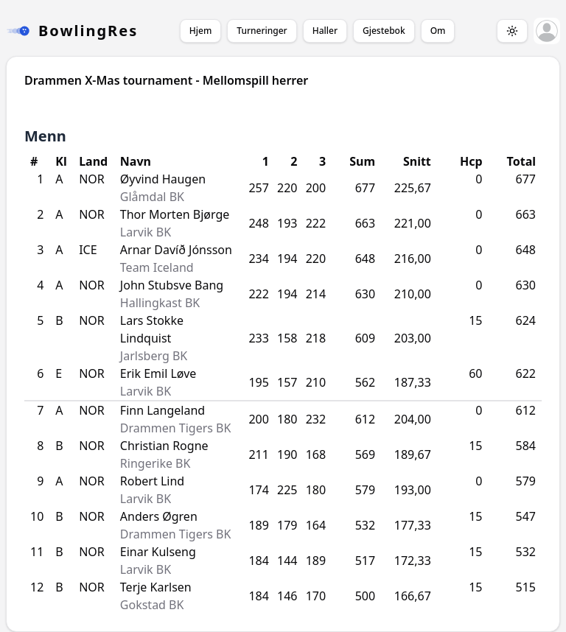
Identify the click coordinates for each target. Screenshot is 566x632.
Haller (325, 30)
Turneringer (262, 30)
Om (438, 30)
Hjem (200, 30)
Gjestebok (384, 30)
